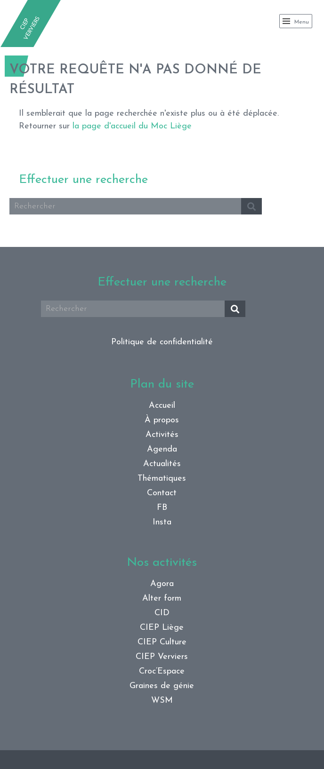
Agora (162, 583)
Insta (162, 522)
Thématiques (162, 478)
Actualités (162, 464)
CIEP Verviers (162, 656)
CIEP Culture (162, 642)
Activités (162, 434)
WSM (162, 700)
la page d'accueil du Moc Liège (132, 126)
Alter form (161, 598)
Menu (296, 21)
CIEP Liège (162, 627)
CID (162, 613)
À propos (162, 420)
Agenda (162, 449)
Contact (162, 493)
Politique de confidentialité (162, 342)
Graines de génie (162, 686)
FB (162, 507)
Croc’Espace (162, 671)
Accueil (162, 405)
